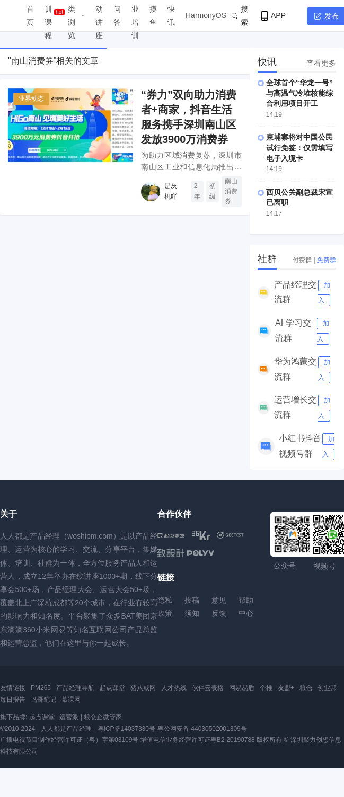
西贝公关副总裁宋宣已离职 (299, 197)
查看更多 (321, 63)
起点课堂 (112, 688)
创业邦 (327, 688)
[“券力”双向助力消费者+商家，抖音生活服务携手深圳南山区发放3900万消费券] (70, 125)
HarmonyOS (206, 15)
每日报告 (12, 699)
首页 (30, 15)
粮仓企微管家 (103, 717)
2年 (197, 191)
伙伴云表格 (208, 688)
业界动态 (31, 98)
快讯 (171, 15)
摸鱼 (153, 15)
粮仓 (305, 688)
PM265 (41, 688)
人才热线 (174, 688)
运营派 (68, 717)
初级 (212, 191)
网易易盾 (241, 688)
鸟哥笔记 (43, 699)
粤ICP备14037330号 (126, 728)
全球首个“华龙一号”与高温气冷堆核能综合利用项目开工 (299, 93)
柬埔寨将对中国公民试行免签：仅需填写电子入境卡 (299, 147)
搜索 (240, 15)
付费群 (302, 260)
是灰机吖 (170, 191)
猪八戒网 (143, 688)
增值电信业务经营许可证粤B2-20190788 (197, 740)
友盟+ (286, 688)
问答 (117, 15)
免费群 (326, 260)
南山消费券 (231, 191)
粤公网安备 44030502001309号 (202, 728)
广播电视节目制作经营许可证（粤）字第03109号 (69, 740)
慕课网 (71, 699)
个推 (266, 688)
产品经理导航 (75, 688)
